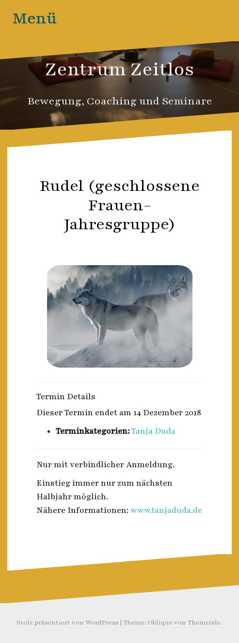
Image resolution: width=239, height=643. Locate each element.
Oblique (160, 622)
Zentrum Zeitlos (119, 69)
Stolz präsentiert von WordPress (67, 622)
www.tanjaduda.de (166, 510)
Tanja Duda (153, 431)
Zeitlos (141, 245)
